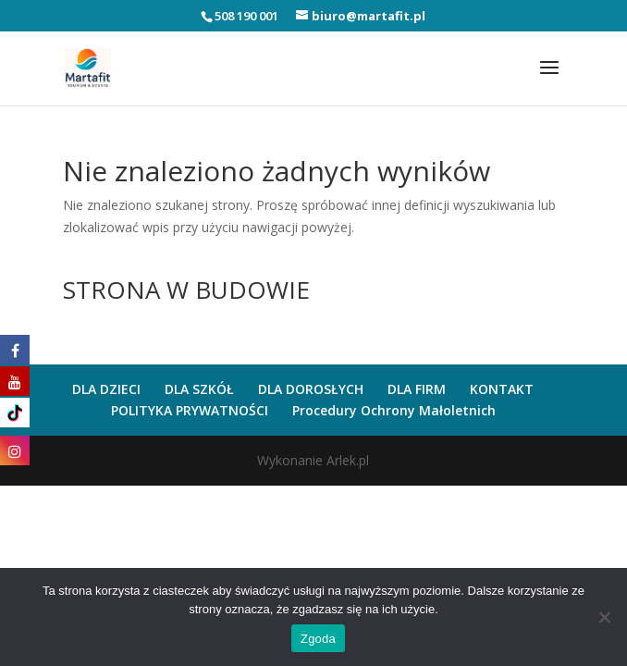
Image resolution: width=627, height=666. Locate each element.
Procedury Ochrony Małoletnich (394, 410)
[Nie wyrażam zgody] (604, 617)
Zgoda (318, 639)
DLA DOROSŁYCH (310, 389)
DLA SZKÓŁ (199, 389)
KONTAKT (502, 389)
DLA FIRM (416, 389)
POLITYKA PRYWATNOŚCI (189, 410)
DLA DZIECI (106, 389)
